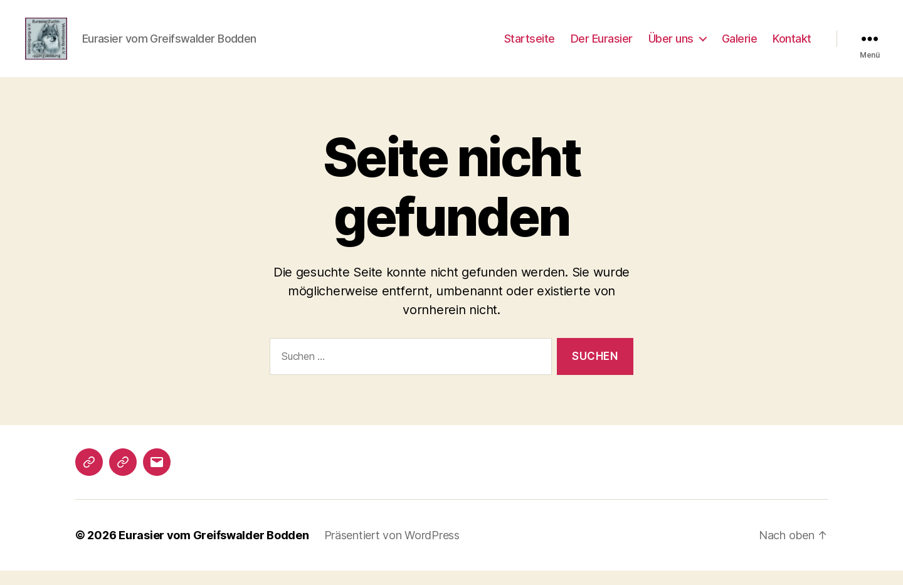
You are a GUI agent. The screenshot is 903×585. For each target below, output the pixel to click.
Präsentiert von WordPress (392, 549)
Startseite (529, 45)
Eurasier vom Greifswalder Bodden (214, 549)
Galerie (740, 45)
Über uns (671, 45)
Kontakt (792, 45)
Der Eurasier (602, 45)
